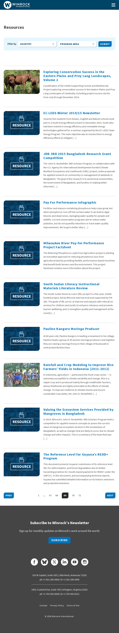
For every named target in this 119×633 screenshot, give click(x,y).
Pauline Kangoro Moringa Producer (71, 329)
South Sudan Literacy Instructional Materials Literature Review (71, 286)
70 (73, 495)
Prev (9, 495)
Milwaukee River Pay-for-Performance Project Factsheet (73, 245)
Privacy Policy (57, 605)
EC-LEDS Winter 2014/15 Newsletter (71, 113)
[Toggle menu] (113, 5)
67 (50, 495)
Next (110, 495)
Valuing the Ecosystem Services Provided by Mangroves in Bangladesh (78, 411)
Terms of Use (73, 605)
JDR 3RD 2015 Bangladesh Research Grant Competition (77, 156)
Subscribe (59, 540)
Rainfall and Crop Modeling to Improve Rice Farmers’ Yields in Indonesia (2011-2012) (78, 367)
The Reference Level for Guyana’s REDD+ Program (75, 456)
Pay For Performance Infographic (70, 202)
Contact (43, 605)
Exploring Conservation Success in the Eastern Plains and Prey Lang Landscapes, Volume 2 (77, 76)
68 (56, 495)
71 (79, 495)
